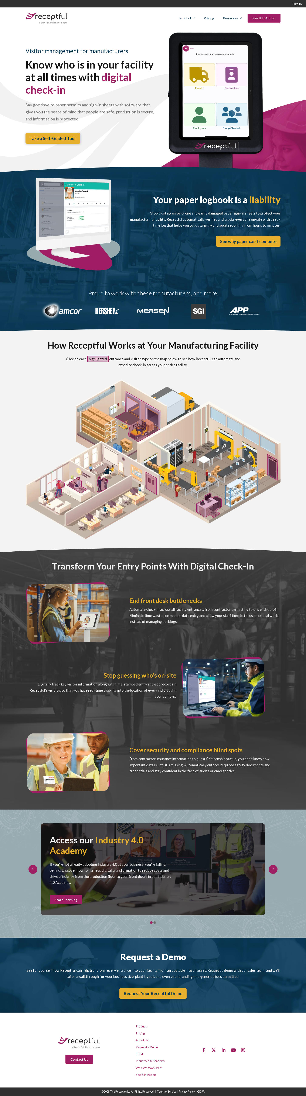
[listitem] (272, 467)
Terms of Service (166, 1091)
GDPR (201, 1091)
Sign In (297, 4)
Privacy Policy (187, 1091)
